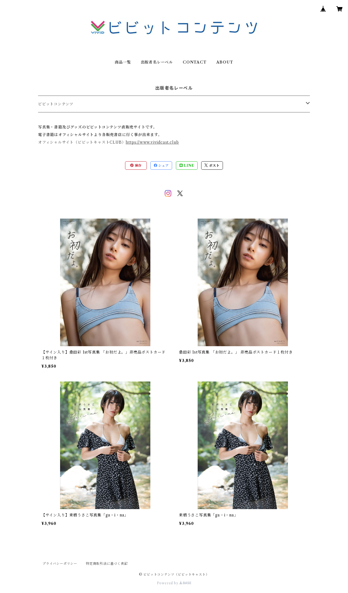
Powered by (174, 583)
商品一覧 (123, 62)
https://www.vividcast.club (152, 142)
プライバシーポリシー (59, 564)
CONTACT (195, 62)
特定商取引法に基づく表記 (107, 564)
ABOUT (224, 62)
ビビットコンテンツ (55, 104)
